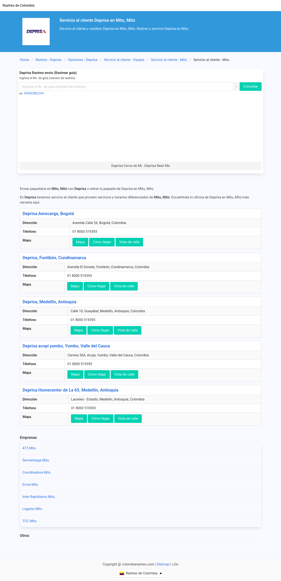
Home (24, 60)
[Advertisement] (140, 129)
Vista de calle (129, 242)
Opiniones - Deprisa (82, 60)
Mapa (80, 242)
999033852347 (34, 93)
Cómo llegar (102, 242)
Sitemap (163, 564)
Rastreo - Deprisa (49, 60)
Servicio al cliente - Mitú (169, 60)
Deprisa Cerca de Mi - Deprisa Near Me (140, 166)
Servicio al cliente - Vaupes (124, 60)
